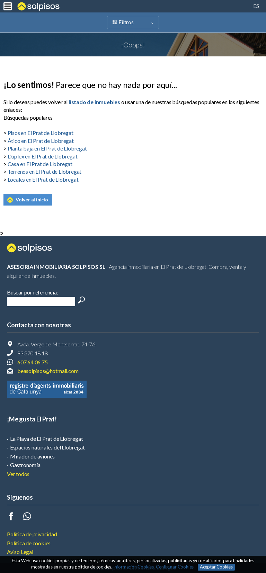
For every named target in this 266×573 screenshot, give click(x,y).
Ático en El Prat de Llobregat (41, 140)
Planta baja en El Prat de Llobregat (47, 148)
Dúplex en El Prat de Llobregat (43, 156)
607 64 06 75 (32, 362)
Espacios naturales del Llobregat (47, 447)
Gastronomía (25, 465)
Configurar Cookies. (176, 567)
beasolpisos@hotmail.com (47, 370)
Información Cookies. (134, 567)
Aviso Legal (20, 551)
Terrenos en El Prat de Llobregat (45, 171)
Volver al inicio (32, 199)
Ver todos (18, 474)
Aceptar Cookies (216, 567)
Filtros (126, 22)
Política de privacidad (32, 534)
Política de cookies (29, 543)
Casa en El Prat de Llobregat (40, 164)
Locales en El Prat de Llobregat (43, 179)
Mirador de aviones (32, 456)
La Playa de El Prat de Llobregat (46, 438)
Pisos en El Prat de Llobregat (40, 132)
